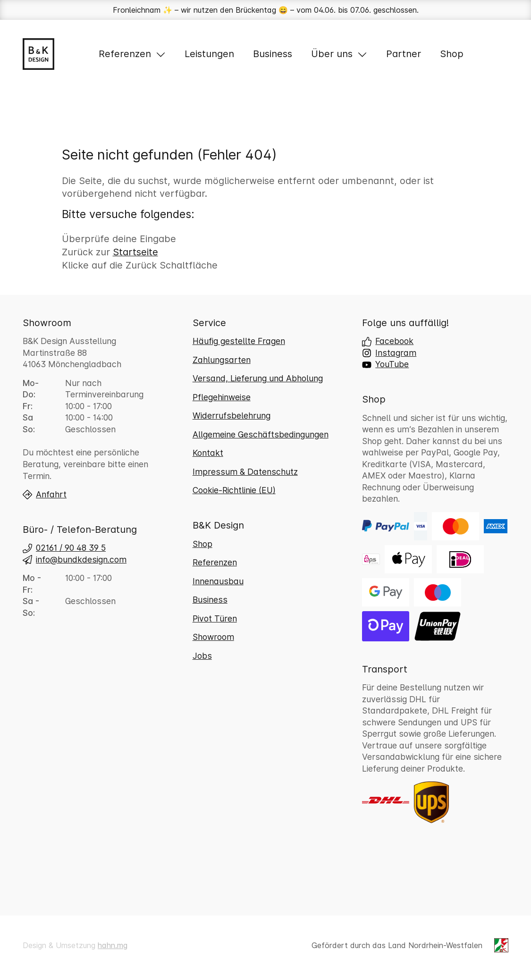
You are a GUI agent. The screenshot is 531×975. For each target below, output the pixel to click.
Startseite (135, 252)
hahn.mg (112, 945)
